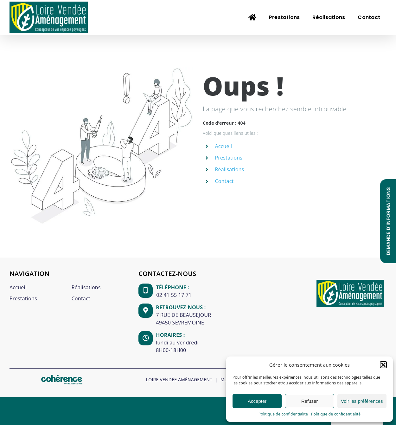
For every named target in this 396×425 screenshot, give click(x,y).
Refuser (309, 401)
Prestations (228, 157)
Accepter (257, 401)
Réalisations (229, 169)
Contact (224, 181)
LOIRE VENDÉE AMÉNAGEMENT (179, 379)
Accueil (223, 146)
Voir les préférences (362, 401)
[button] (383, 365)
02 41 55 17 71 (173, 294)
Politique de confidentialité (283, 414)
